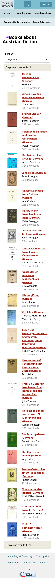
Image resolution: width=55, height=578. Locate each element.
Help (28, 569)
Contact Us (44, 562)
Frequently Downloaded (17, 21)
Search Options (42, 13)
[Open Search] (27, 4)
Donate (46, 4)
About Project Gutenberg (19, 556)
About (9, 13)
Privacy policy (42, 556)
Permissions (13, 562)
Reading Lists (24, 13)
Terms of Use (28, 562)
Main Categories (42, 21)
